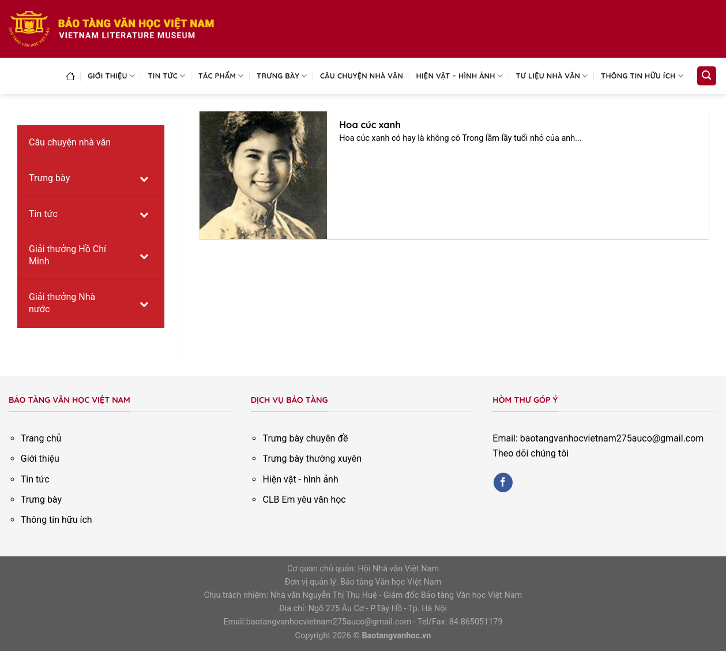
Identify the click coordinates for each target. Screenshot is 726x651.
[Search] (707, 75)
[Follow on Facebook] (503, 482)
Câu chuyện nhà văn (361, 75)
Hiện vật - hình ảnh (300, 479)
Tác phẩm (221, 75)
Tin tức (167, 75)
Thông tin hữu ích (642, 75)
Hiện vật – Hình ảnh (459, 75)
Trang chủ (41, 438)
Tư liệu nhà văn (552, 75)
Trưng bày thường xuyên (312, 458)
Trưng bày (282, 75)
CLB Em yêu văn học (303, 499)
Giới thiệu (111, 75)
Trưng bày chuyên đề (305, 438)
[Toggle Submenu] (144, 178)
